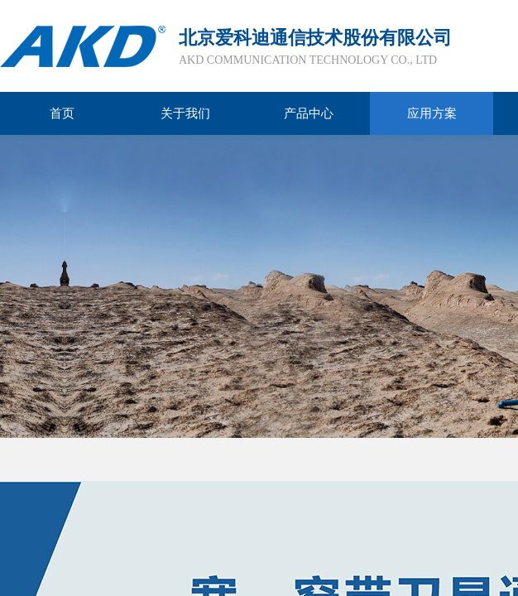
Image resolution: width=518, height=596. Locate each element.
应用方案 (432, 113)
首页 (62, 113)
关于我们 (185, 113)
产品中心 (308, 113)
